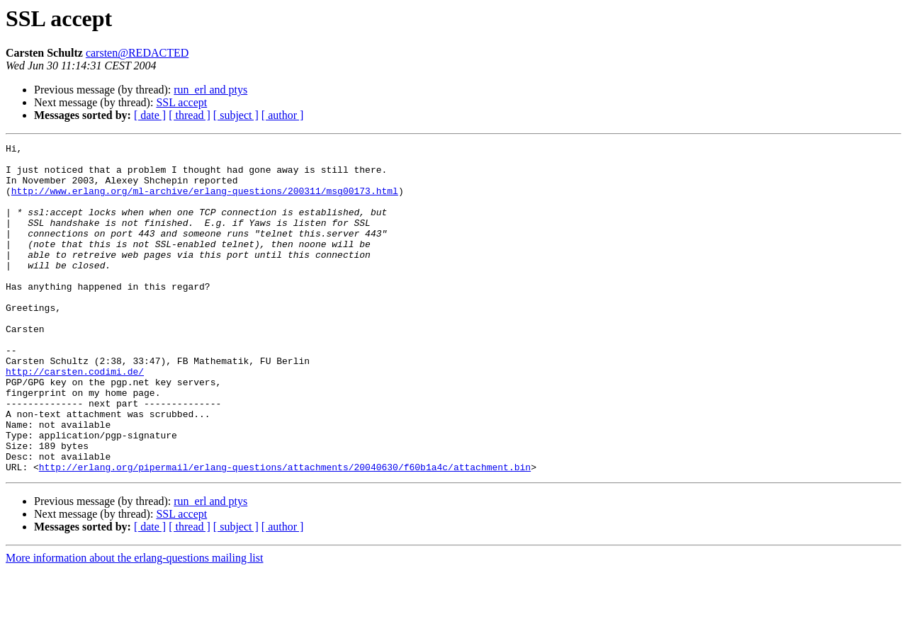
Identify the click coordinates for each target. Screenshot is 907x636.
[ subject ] (236, 115)
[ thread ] (189, 115)
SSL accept (181, 102)
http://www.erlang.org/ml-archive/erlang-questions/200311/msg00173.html (204, 201)
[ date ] (150, 115)
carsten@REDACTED (137, 53)
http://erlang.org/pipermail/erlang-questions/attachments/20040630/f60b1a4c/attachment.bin (285, 532)
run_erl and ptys (210, 90)
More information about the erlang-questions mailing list (134, 624)
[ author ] (282, 115)
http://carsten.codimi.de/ (75, 417)
